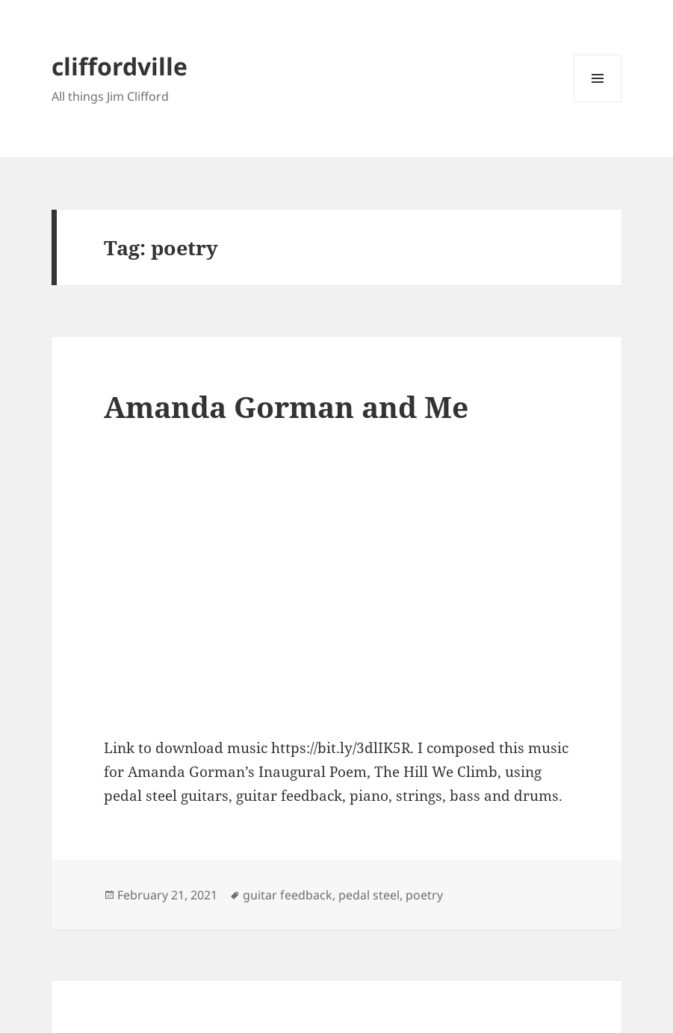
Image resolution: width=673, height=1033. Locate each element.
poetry (424, 895)
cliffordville (119, 66)
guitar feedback (287, 895)
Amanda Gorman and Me (286, 406)
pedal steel (369, 895)
